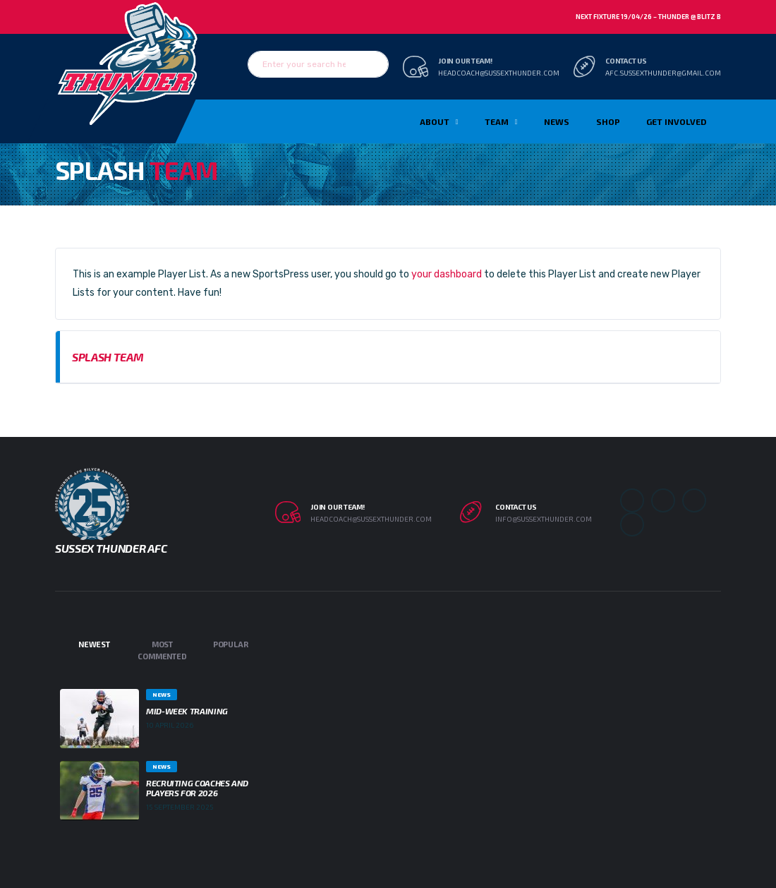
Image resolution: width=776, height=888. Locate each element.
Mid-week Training (187, 711)
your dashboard (446, 274)
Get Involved (676, 121)
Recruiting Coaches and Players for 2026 (197, 788)
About (434, 121)
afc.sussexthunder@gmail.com (663, 72)
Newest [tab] (94, 644)
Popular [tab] (230, 644)
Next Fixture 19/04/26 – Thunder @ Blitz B (648, 16)
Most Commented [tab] (162, 650)
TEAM (497, 121)
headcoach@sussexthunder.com (498, 72)
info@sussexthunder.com (543, 519)
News (556, 121)
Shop (608, 121)
